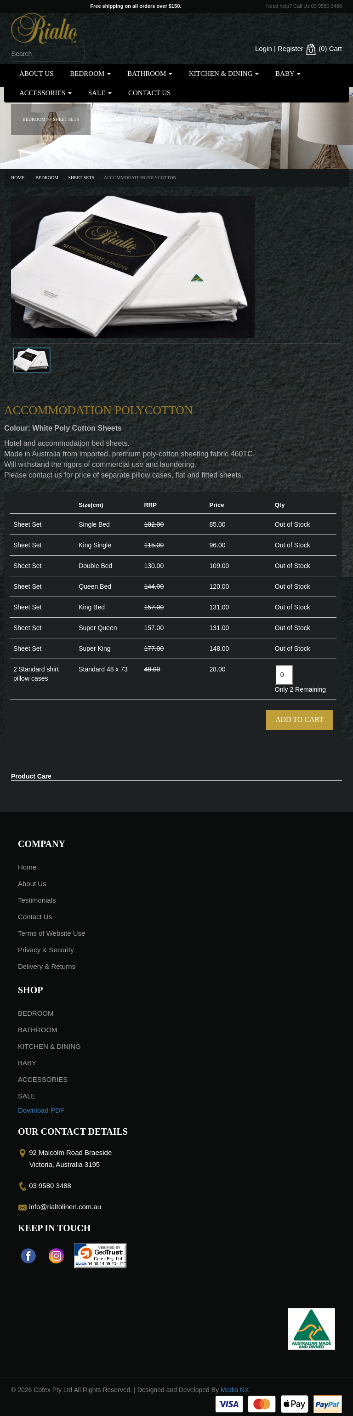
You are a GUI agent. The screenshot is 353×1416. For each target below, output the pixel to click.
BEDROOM (90, 73)
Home (17, 177)
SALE (100, 93)
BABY (288, 73)
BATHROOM (149, 73)
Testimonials (37, 900)
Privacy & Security (46, 950)
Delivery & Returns (46, 966)
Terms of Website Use (51, 933)
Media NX (235, 1389)
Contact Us (149, 93)
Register (290, 48)
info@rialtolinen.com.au (65, 1207)
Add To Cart (299, 719)
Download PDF (41, 1110)
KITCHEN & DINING (224, 73)
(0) (323, 49)
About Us (36, 73)
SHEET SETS (81, 177)
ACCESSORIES (45, 93)
